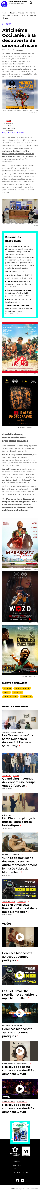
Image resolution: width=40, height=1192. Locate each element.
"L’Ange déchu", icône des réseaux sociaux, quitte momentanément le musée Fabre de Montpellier (19, 865)
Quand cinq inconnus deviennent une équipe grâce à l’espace (19, 782)
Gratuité (6, 692)
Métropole (7, 688)
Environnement (26, 696)
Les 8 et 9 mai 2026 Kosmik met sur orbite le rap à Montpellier (19, 908)
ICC (10, 815)
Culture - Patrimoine (8, 128)
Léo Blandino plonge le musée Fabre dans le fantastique (18, 822)
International (8, 123)
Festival (8, 125)
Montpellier (9, 130)
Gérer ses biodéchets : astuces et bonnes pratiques (17, 956)
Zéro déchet (6, 950)
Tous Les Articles (17, 13)
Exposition (5, 732)
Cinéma (9, 120)
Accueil (5, 13)
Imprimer (20, 50)
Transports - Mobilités (22, 688)
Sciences (16, 775)
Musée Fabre (15, 854)
